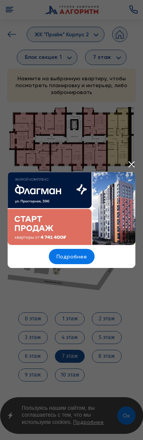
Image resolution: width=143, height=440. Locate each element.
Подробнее (71, 256)
